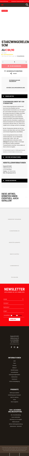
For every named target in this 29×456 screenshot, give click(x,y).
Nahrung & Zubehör (14, 392)
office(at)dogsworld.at (14, 344)
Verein (14, 315)
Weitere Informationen (13, 157)
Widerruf (14, 367)
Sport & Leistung (14, 397)
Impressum (14, 379)
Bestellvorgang (14, 370)
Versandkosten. (21, 56)
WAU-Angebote (14, 401)
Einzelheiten (9, 96)
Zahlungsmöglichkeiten (14, 374)
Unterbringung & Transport (14, 395)
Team (14, 363)
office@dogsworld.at (11, 172)
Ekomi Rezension (10, 180)
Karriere (14, 365)
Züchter (20, 315)
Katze (14, 399)
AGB (14, 361)
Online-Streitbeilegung (14, 381)
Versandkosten (14, 372)
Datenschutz (14, 376)
